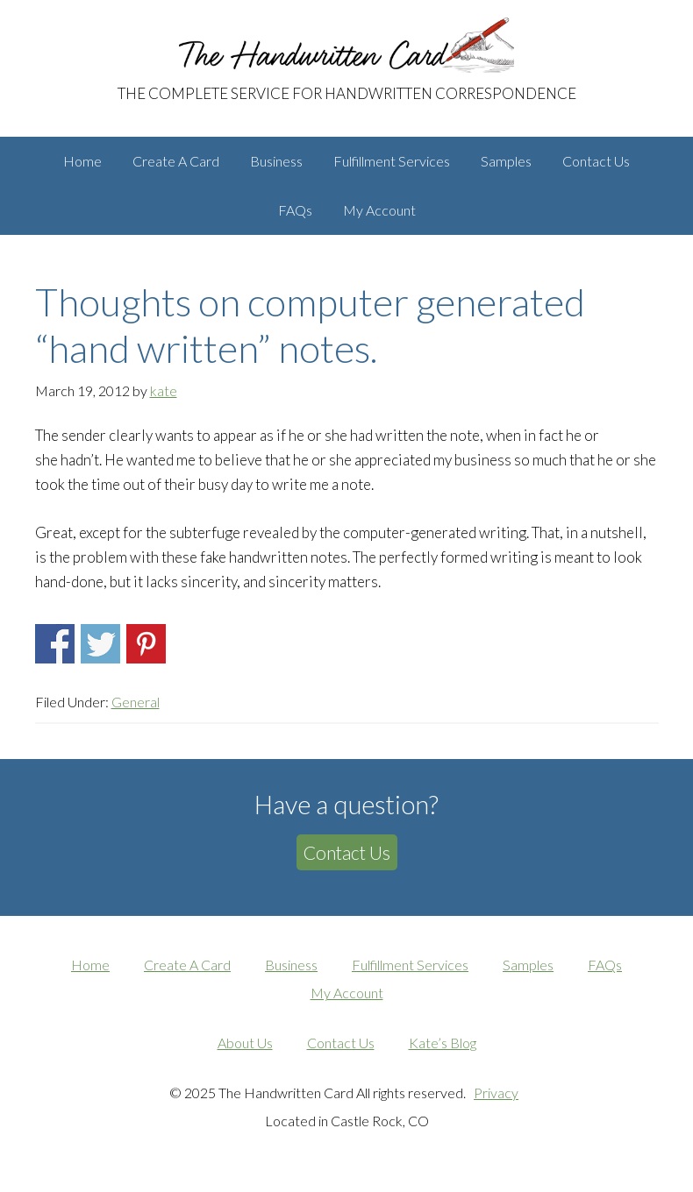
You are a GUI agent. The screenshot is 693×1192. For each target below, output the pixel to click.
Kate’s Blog (442, 1042)
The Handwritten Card (346, 34)
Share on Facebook (55, 643)
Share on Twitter (100, 643)
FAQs (605, 964)
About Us (245, 1042)
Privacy (496, 1092)
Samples (528, 964)
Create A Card (187, 964)
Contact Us (347, 852)
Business (291, 964)
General (135, 701)
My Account (347, 992)
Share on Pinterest (146, 643)
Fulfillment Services (410, 964)
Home (90, 964)
